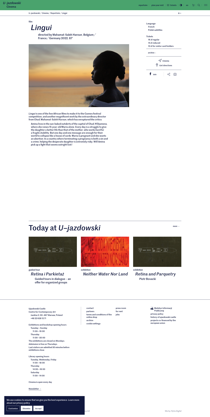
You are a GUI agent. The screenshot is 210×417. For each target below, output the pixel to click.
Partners (90, 311)
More (177, 226)
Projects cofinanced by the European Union (163, 322)
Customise (13, 408)
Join (154, 74)
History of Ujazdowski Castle (163, 317)
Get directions (163, 65)
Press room (121, 308)
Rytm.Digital (176, 411)
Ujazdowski (34, 13)
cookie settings (93, 324)
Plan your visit (157, 5)
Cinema (11, 6)
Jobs (118, 315)
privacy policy (23, 402)
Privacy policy (157, 314)
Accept (38, 408)
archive (152, 52)
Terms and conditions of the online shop (99, 316)
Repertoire (142, 5)
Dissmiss (26, 408)
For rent (119, 311)
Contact (90, 308)
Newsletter (35, 389)
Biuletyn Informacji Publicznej (161, 309)
